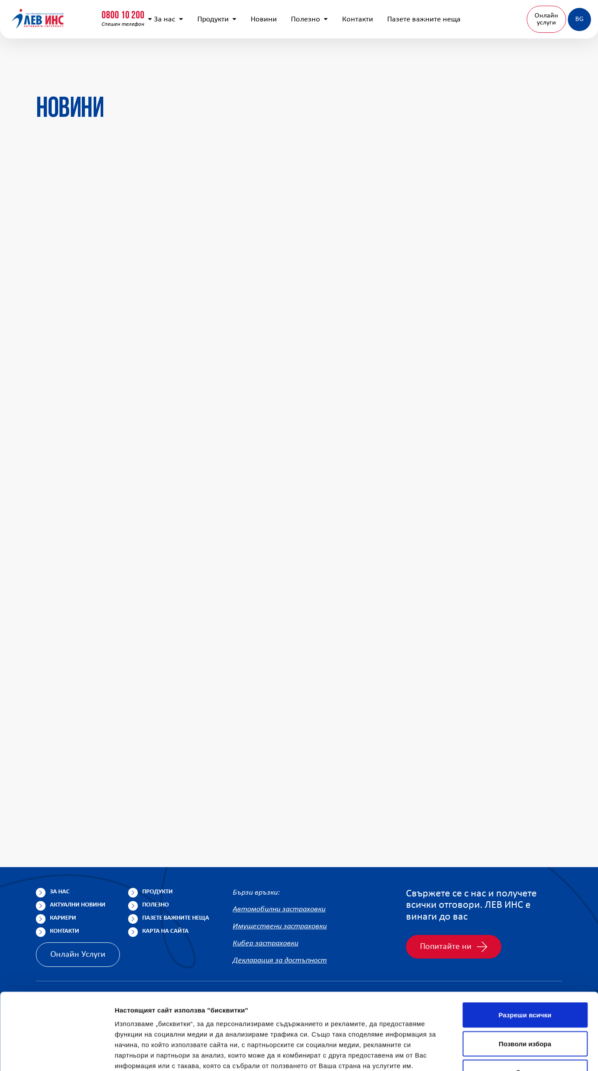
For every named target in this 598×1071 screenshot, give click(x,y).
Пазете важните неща (409, 57)
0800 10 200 (54, 12)
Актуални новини (77, 905)
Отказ (525, 1000)
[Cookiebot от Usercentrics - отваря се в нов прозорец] (56, 1053)
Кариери (63, 918)
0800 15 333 (137, 12)
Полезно (294, 57)
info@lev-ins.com (229, 15)
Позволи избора (525, 972)
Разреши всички (524, 943)
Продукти (202, 57)
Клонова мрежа (560, 14)
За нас (153, 57)
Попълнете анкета (492, 14)
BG (555, 56)
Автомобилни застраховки (279, 909)
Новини (249, 57)
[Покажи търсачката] (442, 15)
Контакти (342, 57)
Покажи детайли (141, 1053)
